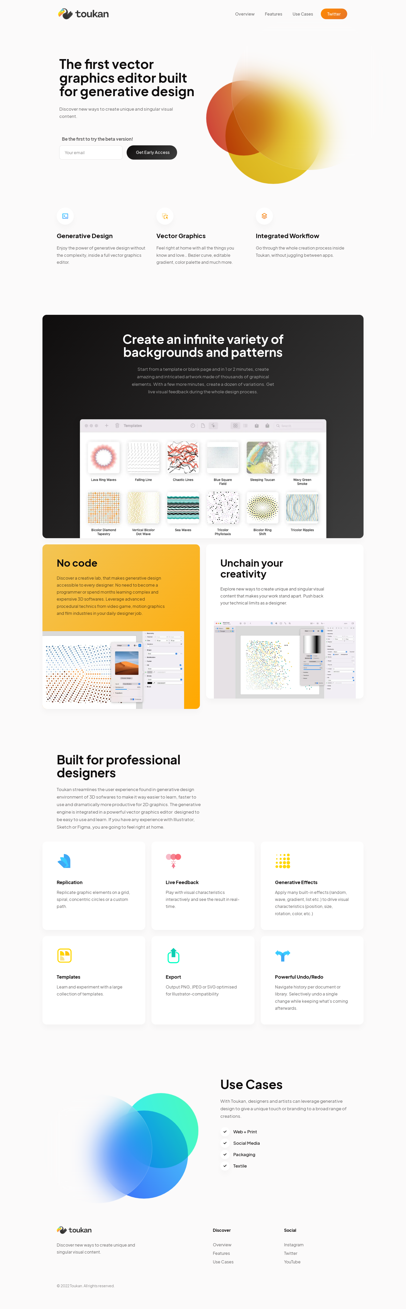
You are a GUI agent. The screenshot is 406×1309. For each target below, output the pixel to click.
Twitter (334, 14)
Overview (245, 14)
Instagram (294, 1244)
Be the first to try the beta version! (97, 139)
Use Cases (303, 14)
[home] (83, 14)
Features (273, 14)
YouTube (292, 1261)
